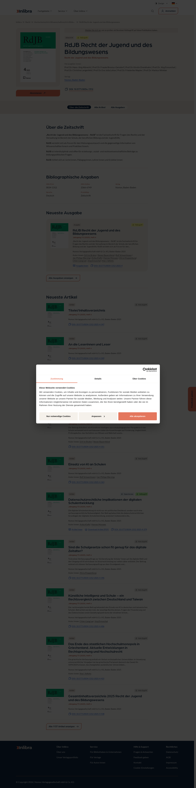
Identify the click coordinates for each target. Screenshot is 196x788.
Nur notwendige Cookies (58, 416)
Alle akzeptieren (137, 416)
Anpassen (98, 416)
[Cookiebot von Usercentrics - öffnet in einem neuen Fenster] (145, 370)
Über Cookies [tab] (139, 378)
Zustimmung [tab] (57, 378)
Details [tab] (98, 378)
